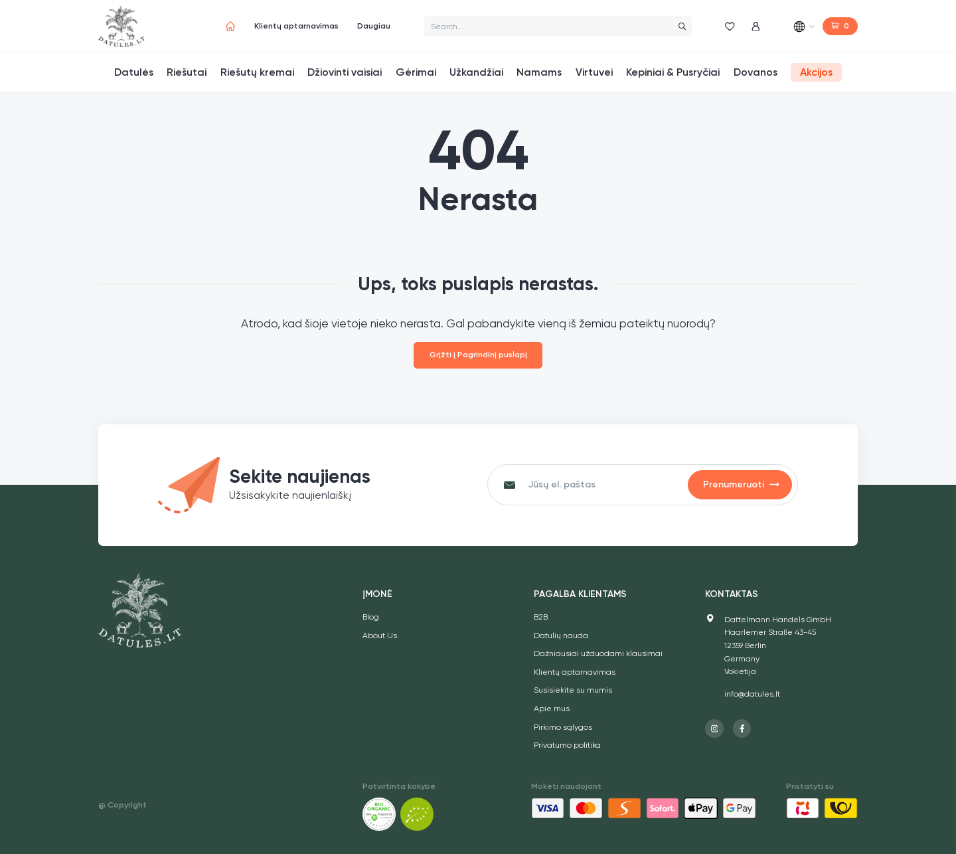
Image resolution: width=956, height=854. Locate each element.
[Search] (681, 26)
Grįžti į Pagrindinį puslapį (478, 354)
